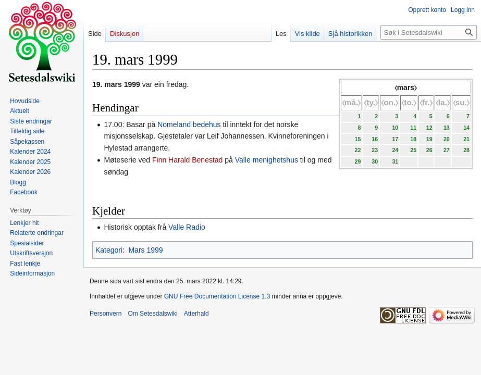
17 (395, 139)
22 (357, 150)
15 (357, 139)
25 (413, 150)
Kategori (108, 250)
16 (375, 139)
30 (375, 161)
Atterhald (196, 313)
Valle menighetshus (266, 160)
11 (413, 127)
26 (429, 150)
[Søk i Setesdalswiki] (428, 32)
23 (375, 150)
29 (357, 161)
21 (466, 139)
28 (466, 150)
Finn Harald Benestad (187, 160)
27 (446, 150)
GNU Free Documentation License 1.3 (217, 296)
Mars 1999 (145, 250)
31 (395, 161)
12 (429, 127)
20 (446, 139)
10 (395, 127)
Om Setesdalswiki (152, 313)
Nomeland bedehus (188, 124)
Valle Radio (186, 227)
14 (466, 127)
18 (413, 139)
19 (429, 139)
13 (446, 127)
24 (395, 150)
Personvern (105, 313)
